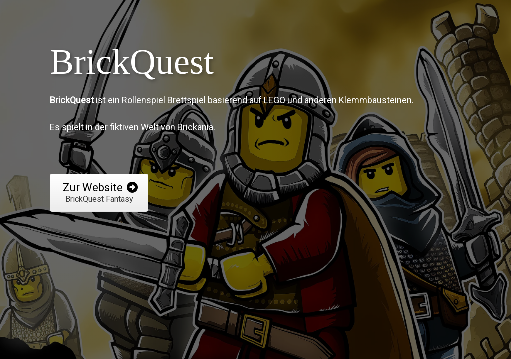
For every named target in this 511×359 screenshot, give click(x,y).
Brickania (195, 127)
